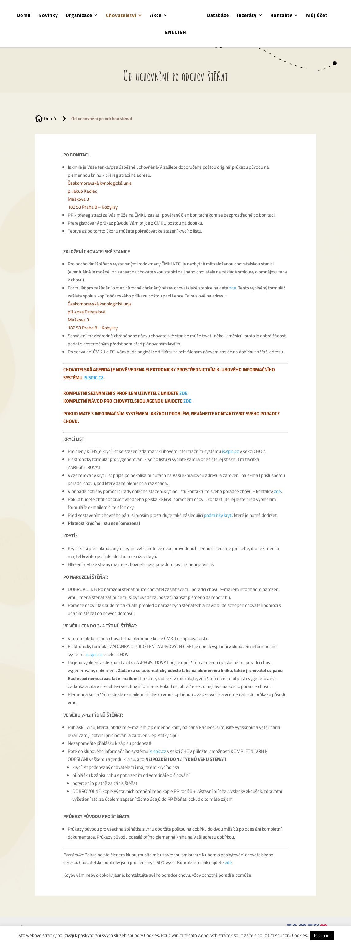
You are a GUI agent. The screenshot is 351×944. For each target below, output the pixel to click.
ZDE (183, 393)
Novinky (48, 16)
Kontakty (281, 16)
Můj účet (316, 16)
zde (232, 287)
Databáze (218, 16)
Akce (156, 16)
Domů (24, 16)
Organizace (79, 16)
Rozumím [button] (322, 935)
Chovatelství (121, 16)
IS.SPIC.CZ (93, 377)
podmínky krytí (218, 515)
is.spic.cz (230, 451)
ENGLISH (175, 33)
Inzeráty (247, 16)
